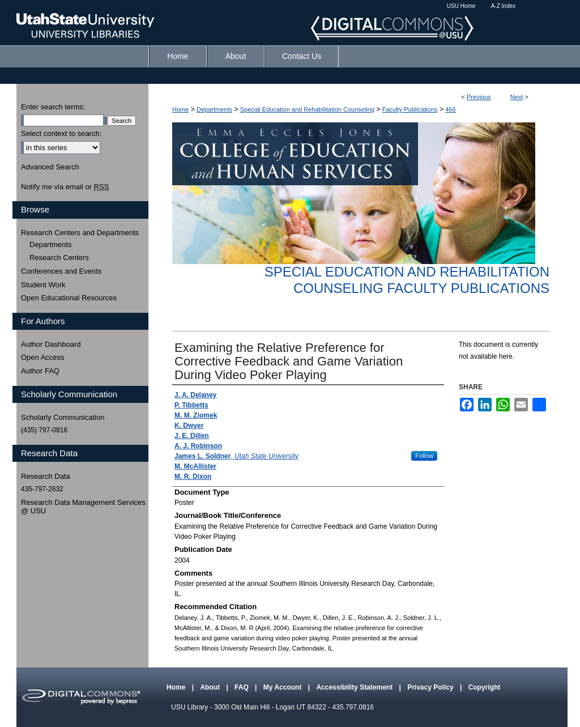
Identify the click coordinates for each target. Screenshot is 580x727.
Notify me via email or (65, 187)
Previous (479, 96)
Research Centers (59, 257)
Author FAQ (40, 371)
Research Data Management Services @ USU (83, 507)
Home (180, 109)
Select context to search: (61, 133)
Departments (214, 109)
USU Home (461, 6)
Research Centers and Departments (80, 232)
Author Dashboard (51, 344)
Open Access (43, 357)
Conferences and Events (61, 271)
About (210, 687)
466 (450, 109)
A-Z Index (503, 6)
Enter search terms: (53, 107)
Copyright (484, 687)
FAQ (242, 687)
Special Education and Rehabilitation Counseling (307, 109)
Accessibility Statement (355, 687)
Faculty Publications (410, 109)
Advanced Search (50, 167)
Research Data (45, 476)
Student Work (43, 284)
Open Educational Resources (69, 298)
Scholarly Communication (62, 417)
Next (516, 96)
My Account (283, 687)
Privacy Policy (431, 687)
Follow (424, 455)
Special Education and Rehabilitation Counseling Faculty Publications (407, 280)
